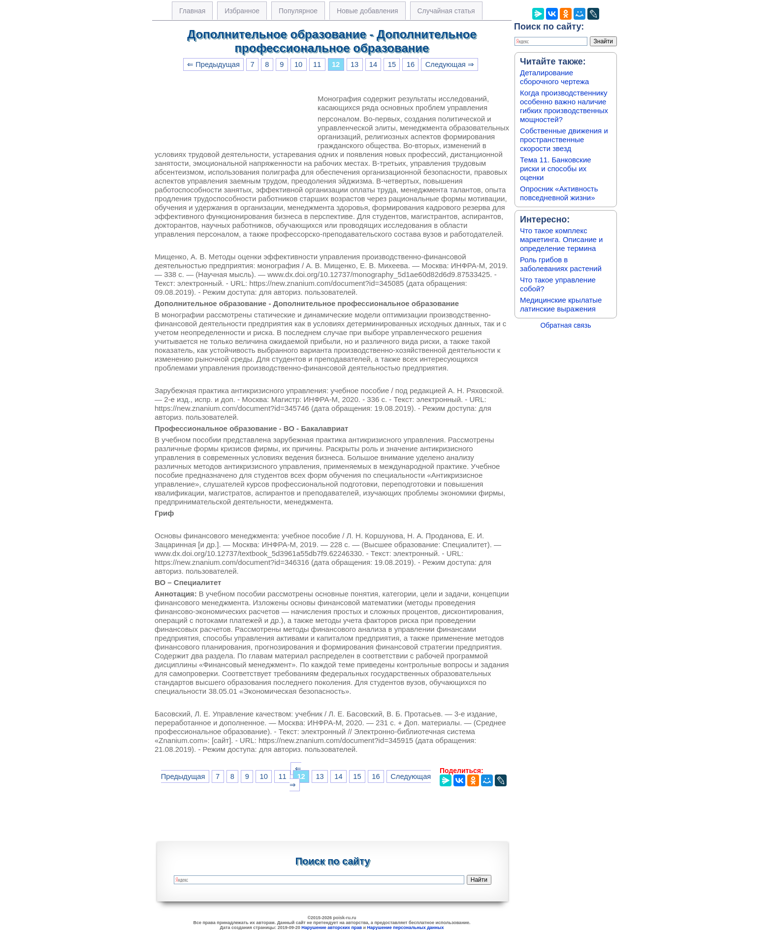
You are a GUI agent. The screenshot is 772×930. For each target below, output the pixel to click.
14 (373, 64)
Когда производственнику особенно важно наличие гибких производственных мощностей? (564, 106)
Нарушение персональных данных (405, 927)
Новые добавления (367, 11)
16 (411, 64)
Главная (192, 11)
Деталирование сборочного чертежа (554, 77)
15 (392, 64)
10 (298, 64)
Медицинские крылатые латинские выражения (561, 304)
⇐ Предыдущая (213, 64)
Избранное (242, 11)
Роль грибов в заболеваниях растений (561, 264)
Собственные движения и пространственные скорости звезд (564, 139)
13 (354, 64)
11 (317, 64)
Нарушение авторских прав (331, 927)
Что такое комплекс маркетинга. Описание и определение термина (561, 239)
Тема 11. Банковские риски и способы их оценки (555, 168)
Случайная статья (446, 11)
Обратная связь (565, 325)
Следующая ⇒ (449, 64)
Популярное (298, 11)
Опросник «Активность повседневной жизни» (559, 193)
